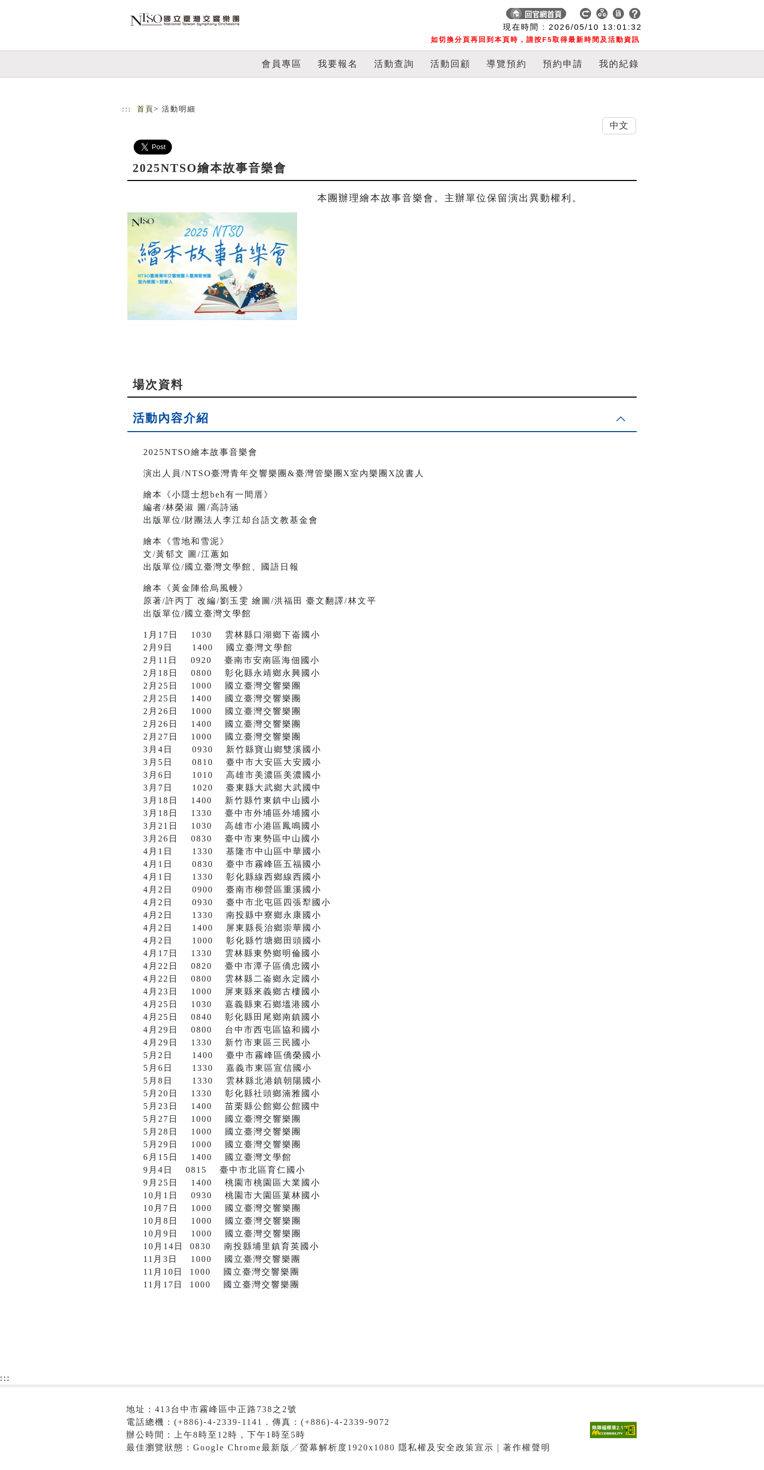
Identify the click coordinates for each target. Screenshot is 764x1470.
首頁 (145, 109)
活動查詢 (394, 64)
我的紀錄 (619, 64)
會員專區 (282, 64)
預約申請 (563, 64)
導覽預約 (507, 64)
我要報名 (338, 64)
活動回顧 (450, 64)
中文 (619, 126)
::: (127, 109)
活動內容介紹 (171, 418)
